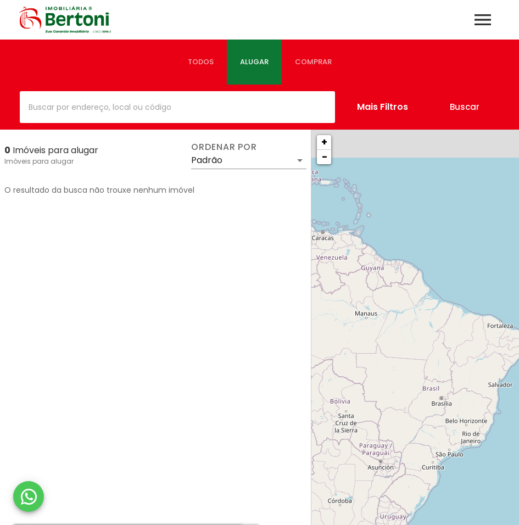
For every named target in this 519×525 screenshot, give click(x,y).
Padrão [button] (206, 160)
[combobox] (177, 107)
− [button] (324, 157)
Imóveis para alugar (39, 161)
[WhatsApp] (28, 496)
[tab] (201, 62)
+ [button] (324, 142)
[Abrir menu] (482, 19)
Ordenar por (224, 147)
